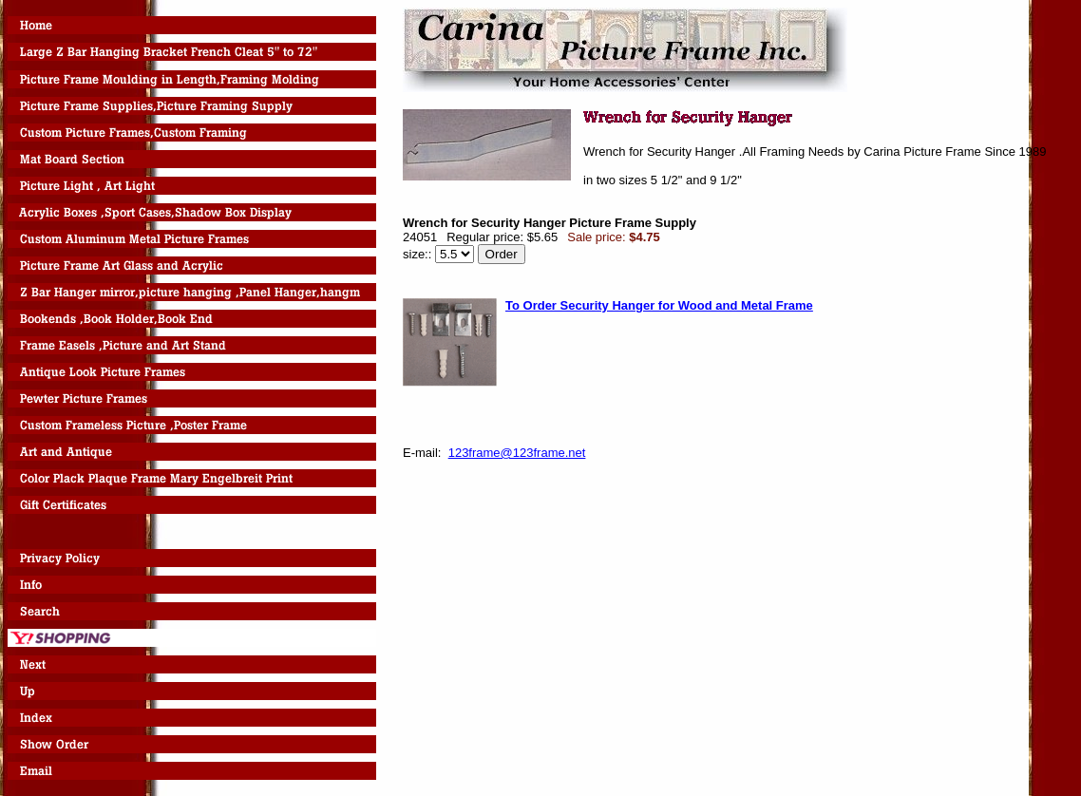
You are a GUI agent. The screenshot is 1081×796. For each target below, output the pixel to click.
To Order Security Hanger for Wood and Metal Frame (659, 305)
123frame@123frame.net (517, 452)
